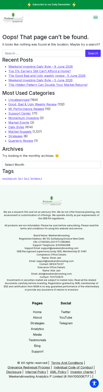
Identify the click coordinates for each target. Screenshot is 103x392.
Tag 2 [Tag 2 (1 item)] (26, 178)
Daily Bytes (16, 127)
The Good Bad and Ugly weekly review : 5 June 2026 (47, 76)
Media (37, 334)
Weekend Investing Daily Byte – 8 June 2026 (40, 66)
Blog (37, 346)
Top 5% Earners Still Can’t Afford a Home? (39, 71)
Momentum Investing (23, 118)
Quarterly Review (20, 141)
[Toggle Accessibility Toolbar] (94, 383)
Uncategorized (18, 100)
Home (37, 312)
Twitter (66, 312)
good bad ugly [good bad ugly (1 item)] (9, 178)
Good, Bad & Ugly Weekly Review (32, 104)
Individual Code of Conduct (73, 367)
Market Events (18, 122)
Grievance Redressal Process (29, 367)
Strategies (15, 136)
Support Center (19, 113)
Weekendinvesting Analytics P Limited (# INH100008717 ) (50, 376)
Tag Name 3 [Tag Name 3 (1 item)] (36, 178)
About (37, 317)
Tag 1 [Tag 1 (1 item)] (20, 178)
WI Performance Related (26, 109)
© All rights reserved (32, 363)
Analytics (37, 329)
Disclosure (13, 372)
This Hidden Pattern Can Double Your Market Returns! (47, 85)
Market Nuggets (20, 132)
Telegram (66, 323)
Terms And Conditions (67, 363)
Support (37, 351)
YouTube (65, 317)
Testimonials (37, 340)
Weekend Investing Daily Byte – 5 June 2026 (40, 80)
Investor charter (82, 372)
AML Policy (58, 372)
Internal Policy (35, 372)
